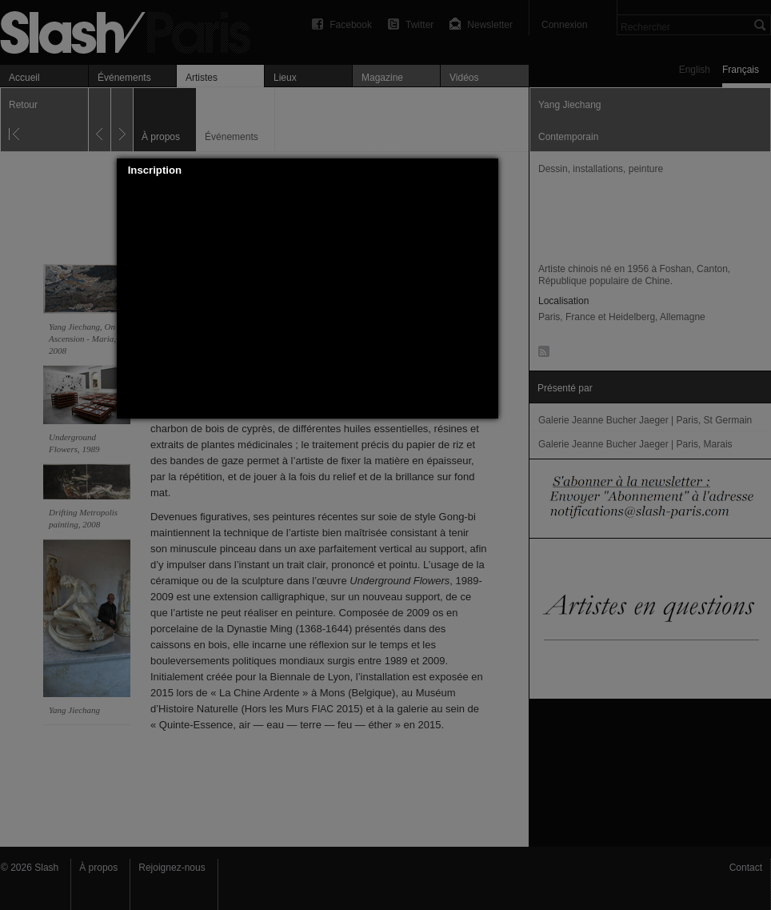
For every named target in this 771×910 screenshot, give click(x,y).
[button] (486, 170)
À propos (98, 867)
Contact (745, 867)
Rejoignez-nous (171, 867)
